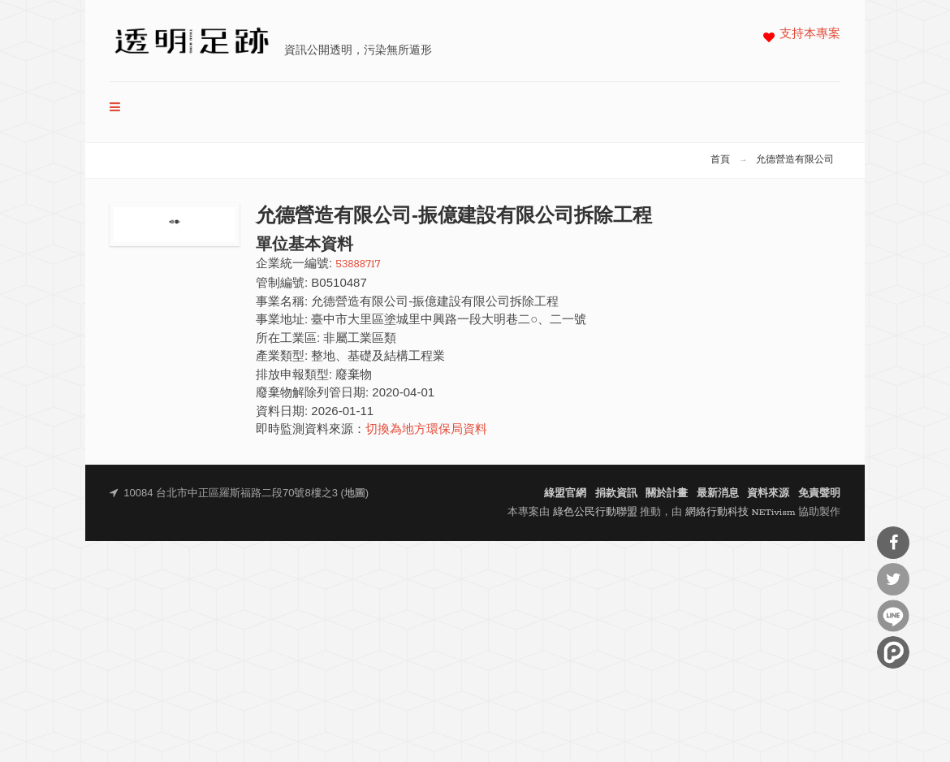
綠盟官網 (565, 493)
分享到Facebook (893, 542)
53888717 (357, 264)
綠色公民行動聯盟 (595, 512)
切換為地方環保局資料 (426, 430)
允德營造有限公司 (795, 160)
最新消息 (718, 493)
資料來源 (768, 493)
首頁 (720, 160)
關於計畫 (667, 493)
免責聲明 (819, 493)
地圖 (354, 493)
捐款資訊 (616, 493)
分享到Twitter (893, 579)
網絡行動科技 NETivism (740, 512)
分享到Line (893, 616)
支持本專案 (809, 34)
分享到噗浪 (893, 652)
